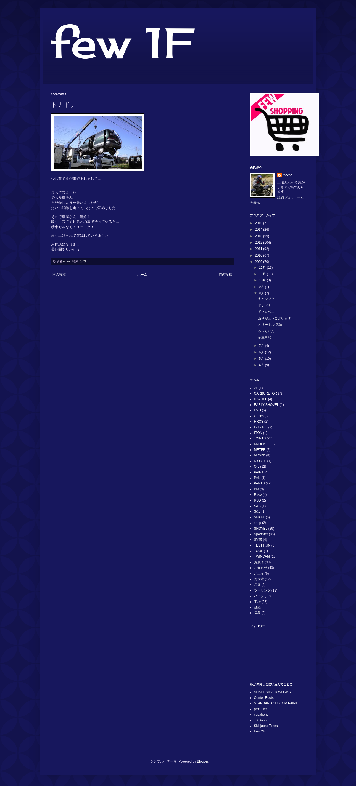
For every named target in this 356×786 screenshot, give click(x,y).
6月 (262, 352)
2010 (259, 255)
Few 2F (259, 731)
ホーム (142, 274)
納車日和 (264, 338)
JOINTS (260, 438)
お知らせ (260, 568)
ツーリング (262, 590)
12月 (263, 268)
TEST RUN (262, 545)
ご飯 (257, 585)
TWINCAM (262, 556)
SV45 (258, 540)
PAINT (258, 472)
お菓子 (259, 562)
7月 (262, 346)
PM (256, 489)
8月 (262, 293)
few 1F (121, 43)
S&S (257, 511)
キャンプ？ (266, 299)
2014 (259, 229)
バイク (259, 596)
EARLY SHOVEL (266, 405)
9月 (262, 287)
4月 (262, 365)
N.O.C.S (260, 461)
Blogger (202, 761)
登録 (257, 607)
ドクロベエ (266, 312)
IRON (258, 433)
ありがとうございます (274, 318)
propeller (260, 709)
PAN (257, 478)
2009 (259, 262)
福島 (257, 613)
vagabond (261, 714)
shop (257, 523)
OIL (256, 466)
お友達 (259, 579)
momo (288, 175)
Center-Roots (264, 698)
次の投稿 (59, 274)
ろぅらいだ (266, 331)
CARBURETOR (265, 393)
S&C (257, 506)
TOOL (258, 551)
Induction (261, 427)
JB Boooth (261, 720)
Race (258, 495)
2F (256, 388)
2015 (259, 223)
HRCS (258, 421)
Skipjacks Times (266, 726)
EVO (257, 410)
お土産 (259, 573)
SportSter (261, 534)
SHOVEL (261, 529)
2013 (259, 236)
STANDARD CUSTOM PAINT (276, 703)
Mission (259, 455)
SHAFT (259, 517)
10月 (263, 280)
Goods (259, 416)
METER (260, 450)
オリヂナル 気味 (270, 325)
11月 (263, 274)
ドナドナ (264, 305)
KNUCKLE (262, 444)
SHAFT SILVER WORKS (272, 692)
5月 (262, 359)
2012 (259, 242)
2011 (259, 249)
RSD (257, 500)
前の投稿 (225, 274)
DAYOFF (260, 399)
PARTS (259, 483)
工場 (257, 602)
